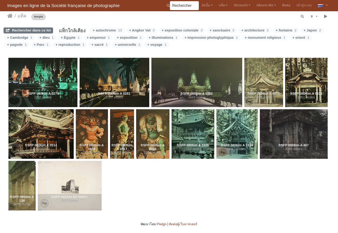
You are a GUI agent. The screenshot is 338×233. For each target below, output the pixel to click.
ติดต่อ (286, 5)
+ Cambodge (19, 37)
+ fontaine (286, 30)
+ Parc (41, 45)
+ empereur (98, 37)
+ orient (300, 37)
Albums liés (265, 5)
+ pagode (17, 45)
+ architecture (255, 30)
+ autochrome (107, 30)
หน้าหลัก (10, 16)
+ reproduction (69, 45)
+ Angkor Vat (142, 30)
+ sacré (99, 45)
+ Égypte (70, 37)
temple (38, 16)
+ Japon (312, 30)
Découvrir (241, 5)
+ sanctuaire (222, 30)
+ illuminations (163, 37)
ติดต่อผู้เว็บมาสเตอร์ (183, 224)
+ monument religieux (265, 37)
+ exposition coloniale (182, 30)
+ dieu (46, 37)
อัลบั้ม (206, 5)
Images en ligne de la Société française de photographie (63, 5)
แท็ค (222, 5)
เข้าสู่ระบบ (304, 5)
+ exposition (129, 37)
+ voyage (156, 45)
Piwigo (161, 224)
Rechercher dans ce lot (28, 30)
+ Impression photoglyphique (211, 37)
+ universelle (127, 45)
